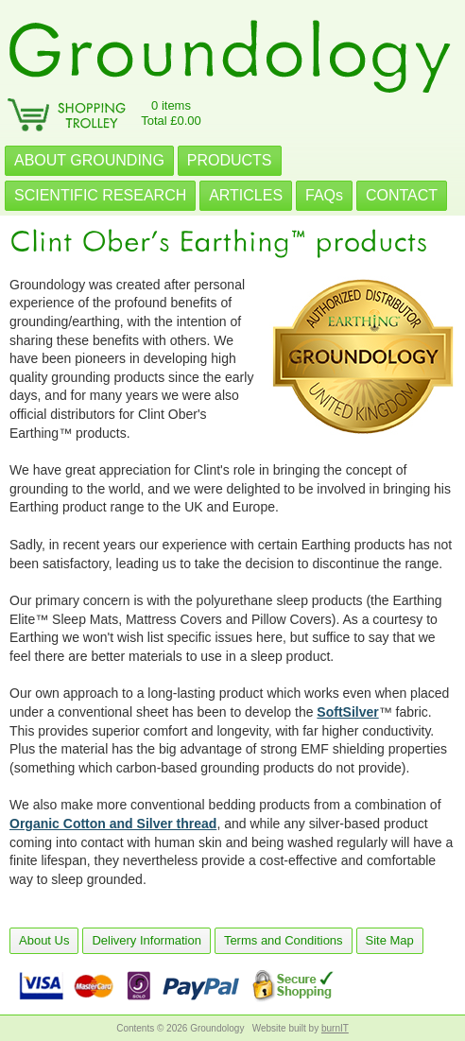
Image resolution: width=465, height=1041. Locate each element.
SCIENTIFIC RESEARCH (100, 195)
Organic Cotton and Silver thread (112, 823)
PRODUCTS (229, 160)
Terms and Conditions (283, 940)
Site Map (390, 940)
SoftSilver (347, 712)
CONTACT (402, 195)
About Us (44, 940)
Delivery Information (146, 940)
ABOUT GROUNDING (89, 160)
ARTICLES (246, 195)
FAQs (324, 195)
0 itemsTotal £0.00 (171, 113)
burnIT (335, 1028)
